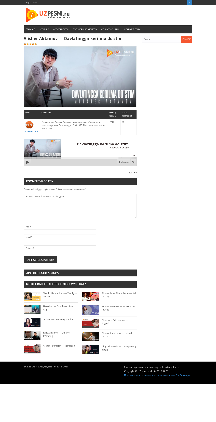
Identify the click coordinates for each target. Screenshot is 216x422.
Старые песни (132, 29)
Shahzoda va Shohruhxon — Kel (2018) (109, 295)
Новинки (44, 29)
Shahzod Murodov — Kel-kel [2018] (107, 335)
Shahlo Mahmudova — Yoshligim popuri (50, 295)
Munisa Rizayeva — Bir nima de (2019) (108, 308)
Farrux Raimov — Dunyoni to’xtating (47, 334)
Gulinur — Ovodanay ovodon (49, 319)
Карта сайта (31, 2)
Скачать (125, 162)
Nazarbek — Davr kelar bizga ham (48, 308)
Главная (30, 29)
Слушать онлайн (110, 29)
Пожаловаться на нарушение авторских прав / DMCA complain (158, 375)
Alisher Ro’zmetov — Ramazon (49, 346)
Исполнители (61, 29)
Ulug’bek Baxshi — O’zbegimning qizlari (109, 348)
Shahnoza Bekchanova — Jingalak (105, 322)
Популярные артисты (85, 29)
